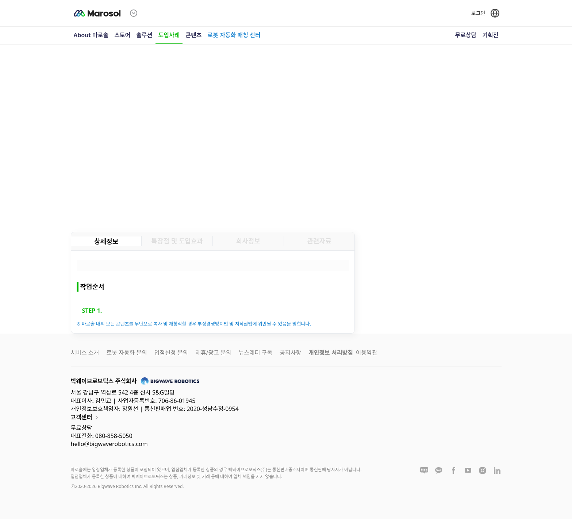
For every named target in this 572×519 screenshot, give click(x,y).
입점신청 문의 (171, 353)
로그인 (478, 12)
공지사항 (290, 353)
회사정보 (248, 241)
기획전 (490, 35)
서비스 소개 (85, 353)
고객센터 (86, 417)
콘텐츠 (193, 35)
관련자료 (319, 241)
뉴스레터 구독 (255, 353)
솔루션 (144, 35)
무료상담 (465, 35)
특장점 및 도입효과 (177, 241)
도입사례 (169, 35)
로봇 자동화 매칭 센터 (234, 35)
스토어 (122, 35)
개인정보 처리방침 (330, 353)
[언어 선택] (495, 13)
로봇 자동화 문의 (126, 353)
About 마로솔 (91, 35)
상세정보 (106, 241)
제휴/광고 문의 (213, 353)
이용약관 (366, 353)
